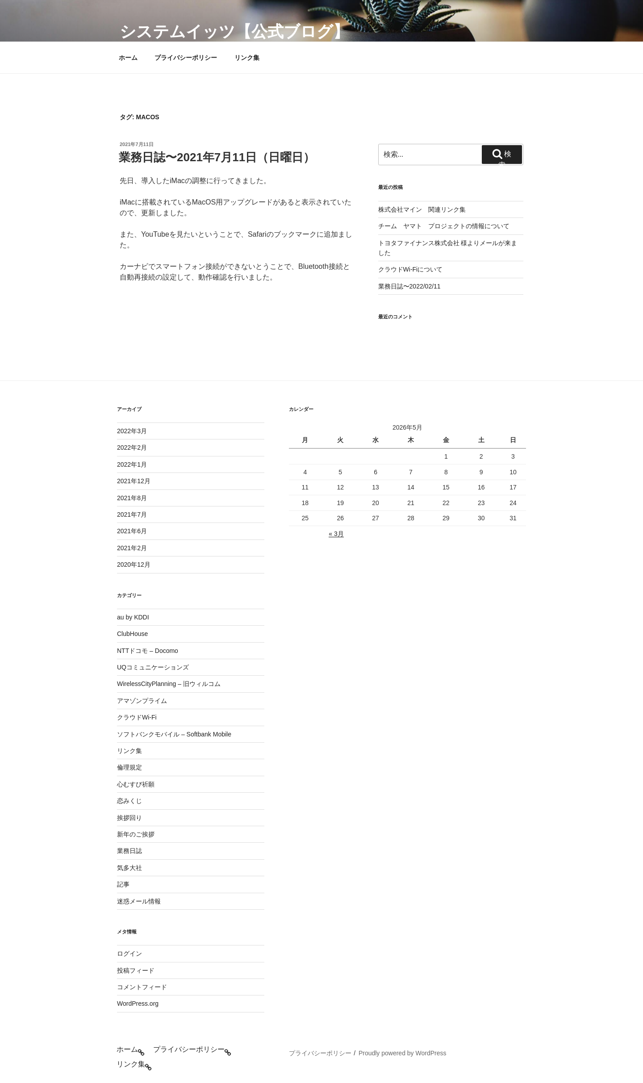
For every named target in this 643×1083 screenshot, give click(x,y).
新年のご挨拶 (135, 834)
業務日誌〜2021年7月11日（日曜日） (217, 157)
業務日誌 (129, 850)
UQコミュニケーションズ (153, 667)
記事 (123, 884)
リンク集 (246, 57)
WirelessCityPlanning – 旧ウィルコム (169, 683)
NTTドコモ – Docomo (147, 650)
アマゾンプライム (142, 700)
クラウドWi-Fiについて (410, 269)
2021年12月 (133, 481)
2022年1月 (132, 464)
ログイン (129, 953)
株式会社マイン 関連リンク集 (422, 209)
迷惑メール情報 (139, 901)
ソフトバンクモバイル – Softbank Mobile (174, 734)
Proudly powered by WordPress (403, 1053)
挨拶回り (129, 817)
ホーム (128, 57)
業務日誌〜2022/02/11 (409, 286)
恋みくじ (129, 800)
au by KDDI (133, 617)
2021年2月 (132, 548)
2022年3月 (132, 431)
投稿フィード (135, 970)
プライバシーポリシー (185, 57)
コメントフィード (142, 987)
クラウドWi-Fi (137, 717)
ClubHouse (132, 633)
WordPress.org (138, 1003)
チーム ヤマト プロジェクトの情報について (443, 226)
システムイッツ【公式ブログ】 (234, 31)
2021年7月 (132, 514)
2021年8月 (132, 498)
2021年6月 (132, 531)
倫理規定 (129, 767)
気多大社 (129, 867)
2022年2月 (132, 447)
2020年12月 (133, 564)
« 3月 (336, 533)
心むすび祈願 (135, 784)
